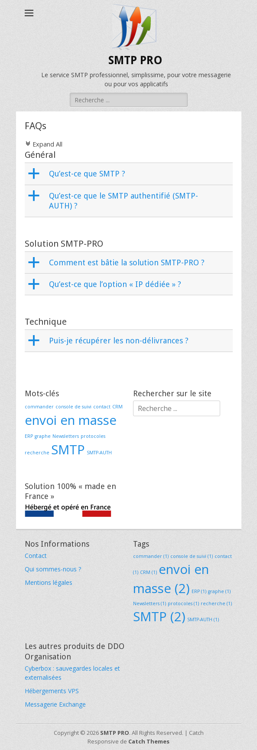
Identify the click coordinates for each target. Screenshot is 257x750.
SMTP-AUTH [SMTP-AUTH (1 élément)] (99, 453)
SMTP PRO (135, 60)
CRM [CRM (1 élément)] (117, 407)
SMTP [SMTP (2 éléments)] (68, 449)
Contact (36, 555)
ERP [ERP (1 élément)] (29, 436)
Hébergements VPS (52, 691)
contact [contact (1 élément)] (102, 407)
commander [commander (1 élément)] (39, 407)
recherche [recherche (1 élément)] (37, 453)
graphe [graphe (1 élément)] (43, 436)
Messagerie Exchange (55, 704)
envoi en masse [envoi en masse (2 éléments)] (71, 420)
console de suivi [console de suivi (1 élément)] (73, 407)
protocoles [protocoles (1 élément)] (93, 436)
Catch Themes (148, 741)
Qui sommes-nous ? (53, 569)
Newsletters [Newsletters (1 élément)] (65, 436)
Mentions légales (48, 582)
